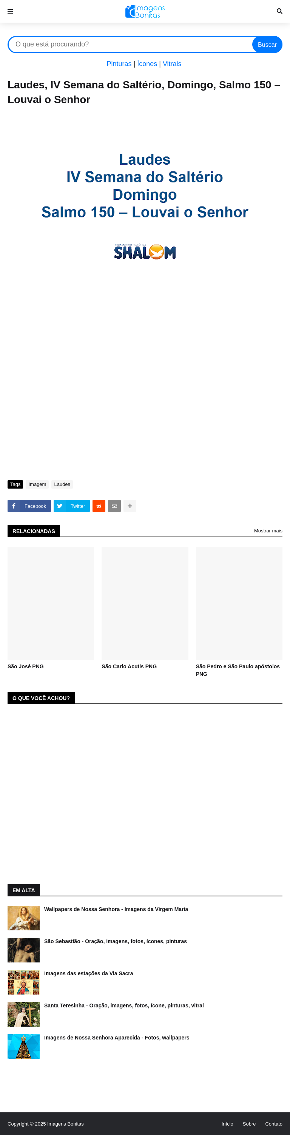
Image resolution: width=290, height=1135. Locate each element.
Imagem (37, 484)
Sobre (249, 1124)
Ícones (147, 64)
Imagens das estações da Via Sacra (88, 973)
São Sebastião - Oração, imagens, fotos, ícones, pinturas (115, 941)
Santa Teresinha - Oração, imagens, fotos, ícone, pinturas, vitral (124, 1005)
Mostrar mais (268, 531)
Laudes (62, 484)
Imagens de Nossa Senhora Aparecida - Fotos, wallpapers (117, 1038)
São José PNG (26, 666)
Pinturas (118, 64)
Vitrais (172, 64)
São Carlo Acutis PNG (129, 666)
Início (227, 1124)
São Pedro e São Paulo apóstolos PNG (238, 670)
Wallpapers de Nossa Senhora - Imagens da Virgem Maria (116, 909)
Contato (273, 1124)
